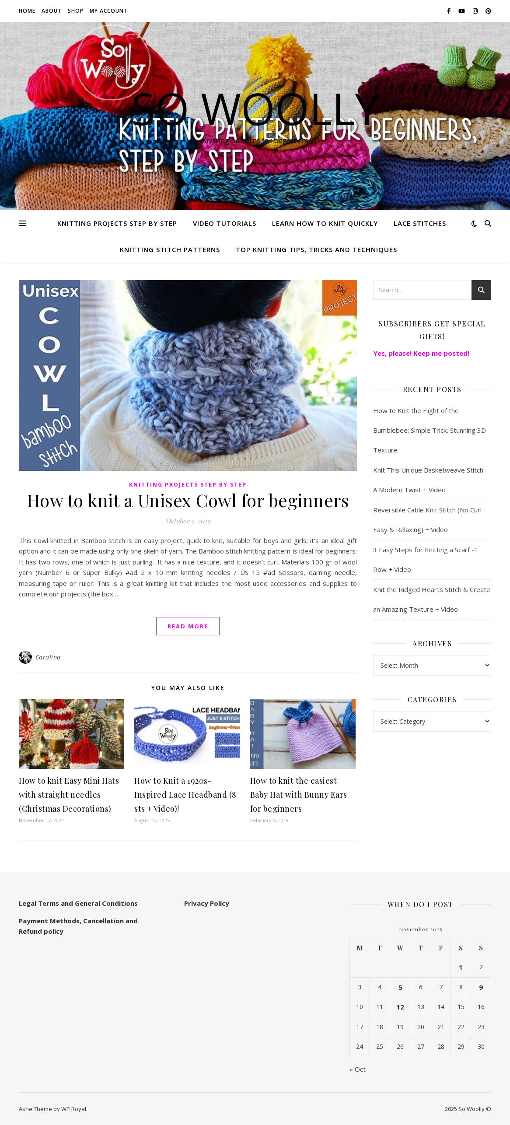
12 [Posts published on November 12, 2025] (400, 1006)
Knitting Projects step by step (117, 223)
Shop (76, 10)
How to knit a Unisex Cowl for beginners (188, 500)
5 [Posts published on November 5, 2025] (400, 987)
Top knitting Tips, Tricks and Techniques (316, 249)
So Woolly (255, 108)
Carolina (48, 657)
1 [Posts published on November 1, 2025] (461, 967)
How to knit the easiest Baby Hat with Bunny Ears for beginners (298, 794)
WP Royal (73, 1109)
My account (109, 10)
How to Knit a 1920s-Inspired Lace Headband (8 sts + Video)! (185, 794)
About (52, 10)
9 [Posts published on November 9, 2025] (481, 987)
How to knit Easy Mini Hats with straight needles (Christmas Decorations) (69, 794)
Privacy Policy (206, 903)
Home (27, 10)
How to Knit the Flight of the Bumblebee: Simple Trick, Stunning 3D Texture (429, 430)
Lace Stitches (420, 223)
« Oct (357, 1069)
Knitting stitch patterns (170, 249)
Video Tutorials (224, 223)
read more (188, 626)
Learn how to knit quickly (325, 223)
